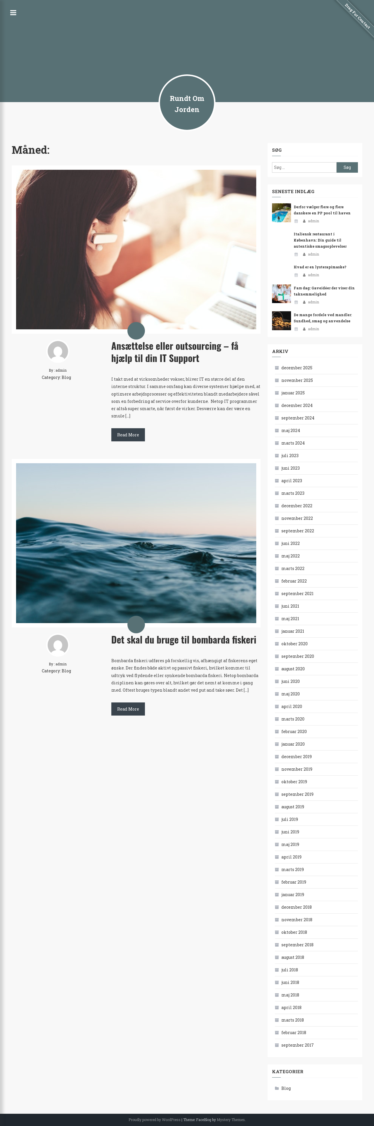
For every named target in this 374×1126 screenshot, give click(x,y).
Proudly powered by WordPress (155, 1119)
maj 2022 (290, 556)
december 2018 (296, 907)
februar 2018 (293, 1032)
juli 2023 (290, 455)
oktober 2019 (294, 781)
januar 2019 (292, 894)
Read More (128, 435)
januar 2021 (292, 631)
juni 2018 (290, 982)
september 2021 (297, 593)
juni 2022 (290, 543)
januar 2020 (293, 744)
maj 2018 (290, 995)
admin (313, 220)
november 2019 (296, 769)
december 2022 (296, 505)
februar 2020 (294, 731)
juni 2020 (290, 681)
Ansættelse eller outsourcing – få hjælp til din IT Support (174, 352)
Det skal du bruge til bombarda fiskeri (183, 639)
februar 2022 (294, 581)
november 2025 (297, 380)
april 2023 (291, 480)
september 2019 (297, 794)
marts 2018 (292, 1020)
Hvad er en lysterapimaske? (320, 267)
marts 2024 (293, 443)
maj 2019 (290, 844)
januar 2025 (293, 393)
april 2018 (291, 1007)
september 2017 (297, 1045)
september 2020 (297, 656)
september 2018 (297, 944)
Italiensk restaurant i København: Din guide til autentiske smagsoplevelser (320, 240)
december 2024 (297, 405)
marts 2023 (292, 493)
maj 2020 (290, 694)
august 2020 (293, 669)
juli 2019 (289, 819)
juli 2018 (289, 970)
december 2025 (296, 367)
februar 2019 (293, 882)
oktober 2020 (294, 643)
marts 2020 (292, 719)
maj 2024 (290, 430)
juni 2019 (290, 832)
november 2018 (296, 919)
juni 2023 (290, 468)
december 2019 (296, 756)
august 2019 (292, 806)
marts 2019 (292, 869)
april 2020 (291, 706)
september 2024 (297, 418)
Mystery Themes (231, 1119)
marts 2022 (292, 568)
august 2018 (292, 957)
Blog (66, 377)
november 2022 (297, 518)
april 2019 (291, 857)
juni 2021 (290, 606)
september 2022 (297, 531)
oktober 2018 (294, 932)
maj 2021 (290, 618)
